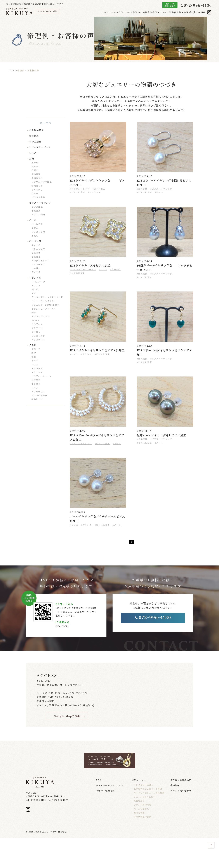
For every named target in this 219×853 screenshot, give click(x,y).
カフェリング (38, 335)
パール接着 (37, 224)
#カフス (103, 269)
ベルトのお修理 (39, 395)
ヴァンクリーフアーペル (43, 308)
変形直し (36, 166)
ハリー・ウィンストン (42, 301)
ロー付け (36, 268)
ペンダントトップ (40, 260)
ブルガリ (36, 331)
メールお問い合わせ (180, 805)
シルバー (34, 152)
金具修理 (34, 135)
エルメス (36, 285)
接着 (33, 356)
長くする (36, 245)
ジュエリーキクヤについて (98, 12)
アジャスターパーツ (40, 147)
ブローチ (36, 349)
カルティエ (37, 324)
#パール (159, 192)
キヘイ (34, 360)
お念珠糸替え (36, 130)
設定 (33, 353)
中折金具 (36, 383)
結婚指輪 (36, 174)
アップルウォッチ (40, 316)
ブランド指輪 (38, 197)
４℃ (33, 293)
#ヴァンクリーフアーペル (83, 269)
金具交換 (36, 210)
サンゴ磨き (35, 141)
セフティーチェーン (41, 376)
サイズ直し (37, 189)
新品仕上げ (37, 399)
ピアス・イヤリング (40, 202)
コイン (34, 387)
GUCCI (35, 289)
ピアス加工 (37, 206)
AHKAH (35, 320)
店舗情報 (199, 12)
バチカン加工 (38, 249)
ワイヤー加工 (38, 264)
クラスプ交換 (38, 231)
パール (32, 220)
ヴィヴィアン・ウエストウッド (47, 297)
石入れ (34, 193)
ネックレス (35, 241)
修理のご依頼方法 (127, 12)
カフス (34, 364)
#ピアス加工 (98, 188)
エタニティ (37, 372)
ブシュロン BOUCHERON (45, 304)
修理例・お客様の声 (179, 12)
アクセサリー (38, 391)
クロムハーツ (38, 281)
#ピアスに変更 (77, 192)
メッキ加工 (37, 368)
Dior (33, 312)
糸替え (34, 227)
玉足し (34, 235)
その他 (32, 345)
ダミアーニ (37, 328)
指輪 (31, 158)
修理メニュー (139, 794)
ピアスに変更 (38, 214)
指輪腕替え (37, 178)
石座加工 (36, 379)
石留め (34, 170)
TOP (11, 70)
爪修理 (34, 162)
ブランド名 (35, 277)
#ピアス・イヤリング (161, 188)
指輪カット (37, 185)
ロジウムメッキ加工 (41, 181)
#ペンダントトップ (79, 188)
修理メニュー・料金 (153, 12)
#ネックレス (94, 192)
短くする (36, 272)
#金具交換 (142, 188)
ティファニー (38, 339)
